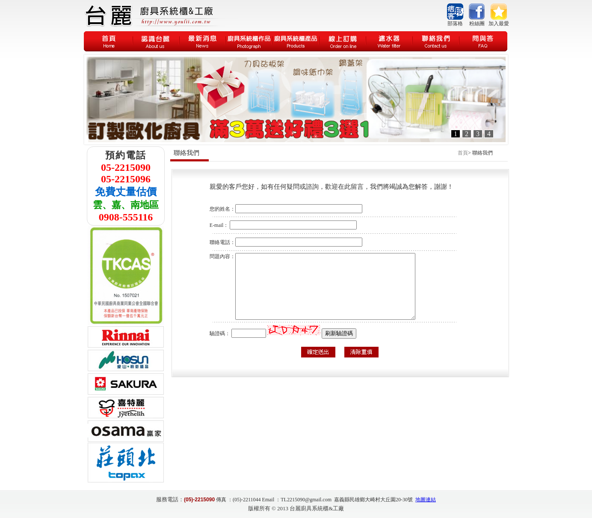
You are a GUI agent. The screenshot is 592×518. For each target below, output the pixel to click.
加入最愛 (498, 24)
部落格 (455, 24)
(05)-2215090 (199, 500)
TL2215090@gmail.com (306, 500)
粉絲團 (477, 24)
